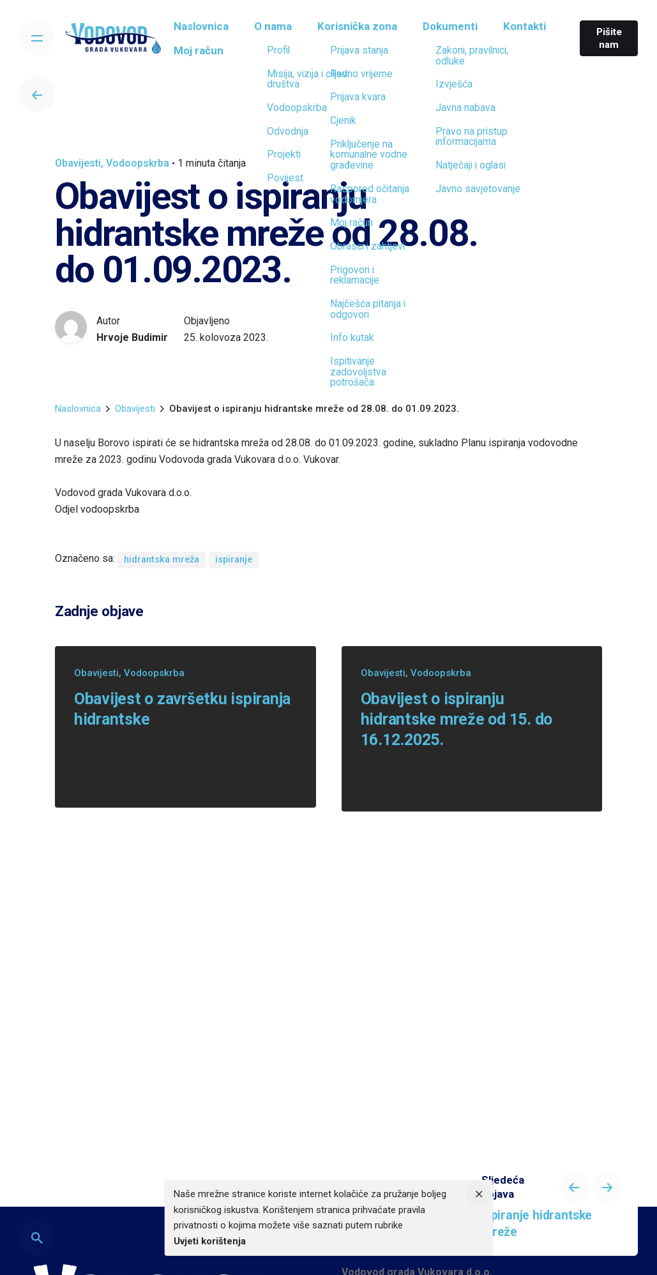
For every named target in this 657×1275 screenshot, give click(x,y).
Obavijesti (78, 163)
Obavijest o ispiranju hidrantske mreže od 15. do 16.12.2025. (457, 720)
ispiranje (233, 559)
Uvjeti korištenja (210, 1241)
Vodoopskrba (137, 163)
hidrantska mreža (161, 559)
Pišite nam (606, 38)
